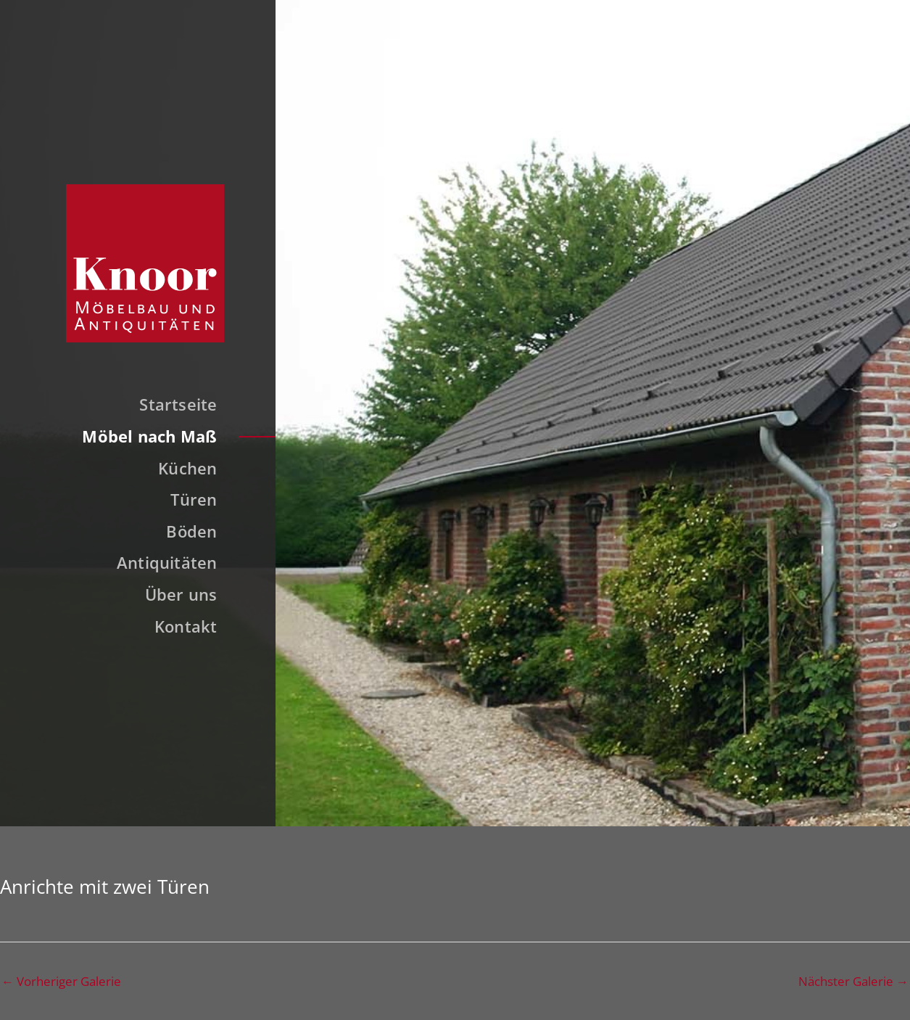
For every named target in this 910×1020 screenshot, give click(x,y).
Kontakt (186, 626)
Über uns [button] (181, 594)
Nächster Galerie (853, 981)
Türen (193, 499)
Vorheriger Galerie (61, 981)
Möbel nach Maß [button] (149, 436)
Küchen (187, 468)
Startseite (178, 404)
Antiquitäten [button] (167, 562)
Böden (191, 531)
